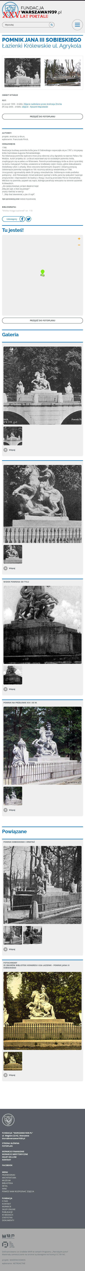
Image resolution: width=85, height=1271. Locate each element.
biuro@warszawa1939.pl (13, 1138)
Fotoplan (7, 1146)
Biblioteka (7, 1183)
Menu (5, 1172)
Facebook (7, 1165)
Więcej (12, 450)
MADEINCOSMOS (17, 1260)
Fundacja (7, 1198)
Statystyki (7, 1217)
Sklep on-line (9, 1157)
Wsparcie (6, 1206)
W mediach (7, 1214)
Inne (4, 1188)
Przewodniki (8, 1175)
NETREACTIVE (19, 1263)
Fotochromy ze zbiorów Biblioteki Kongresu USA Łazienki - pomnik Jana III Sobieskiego (36, 965)
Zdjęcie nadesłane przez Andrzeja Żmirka (43, 104)
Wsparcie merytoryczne (15, 1154)
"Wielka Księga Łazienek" (13, 210)
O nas (5, 1201)
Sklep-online (8, 1209)
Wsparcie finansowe (13, 1151)
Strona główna (10, 1143)
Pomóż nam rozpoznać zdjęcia (18, 1191)
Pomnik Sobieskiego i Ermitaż (19, 842)
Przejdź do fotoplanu (42, 116)
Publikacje (7, 1212)
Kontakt (6, 1159)
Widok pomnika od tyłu (16, 581)
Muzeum (6, 1180)
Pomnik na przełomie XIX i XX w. (20, 702)
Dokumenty (8, 1220)
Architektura (9, 1177)
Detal (5, 1186)
